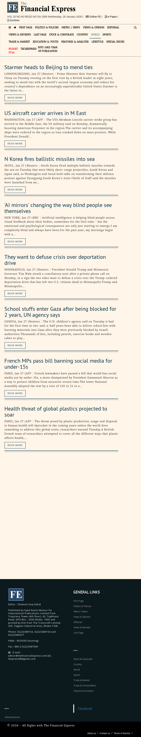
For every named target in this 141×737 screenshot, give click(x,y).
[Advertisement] (111, 519)
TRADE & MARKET (19, 41)
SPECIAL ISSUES (115, 41)
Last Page (78, 632)
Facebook (85, 708)
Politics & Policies (82, 606)
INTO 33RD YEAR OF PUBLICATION (47, 49)
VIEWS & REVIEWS (20, 34)
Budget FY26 (13, 50)
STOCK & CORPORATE (61, 34)
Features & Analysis (84, 690)
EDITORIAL (113, 27)
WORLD (95, 34)
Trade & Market (82, 680)
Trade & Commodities (85, 685)
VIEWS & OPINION (93, 27)
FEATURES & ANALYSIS (75, 41)
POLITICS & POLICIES (47, 27)
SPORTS (106, 34)
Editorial (78, 622)
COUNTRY (82, 34)
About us (91, 733)
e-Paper (111, 16)
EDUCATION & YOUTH (45, 41)
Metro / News (80, 611)
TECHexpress (29, 48)
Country (78, 664)
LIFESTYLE (97, 41)
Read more (15, 98)
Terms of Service (122, 733)
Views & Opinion (82, 616)
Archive (13, 20)
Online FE (94, 16)
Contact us (105, 733)
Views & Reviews (82, 627)
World (77, 669)
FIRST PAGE (25, 27)
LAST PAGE (40, 34)
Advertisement (12, 717)
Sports (77, 674)
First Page (79, 600)
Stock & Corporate (83, 659)
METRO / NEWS (71, 27)
